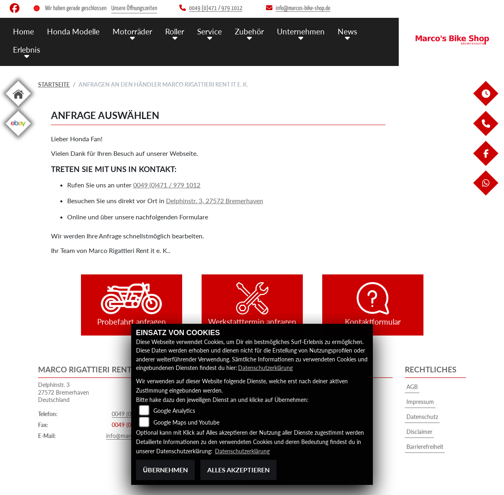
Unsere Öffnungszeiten (134, 8)
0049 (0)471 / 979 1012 (166, 185)
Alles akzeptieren (238, 470)
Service (209, 31)
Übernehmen (165, 470)
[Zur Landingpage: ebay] (18, 137)
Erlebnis (26, 49)
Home (23, 31)
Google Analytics (174, 410)
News (347, 31)
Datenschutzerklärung (265, 367)
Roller (174, 31)
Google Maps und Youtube (186, 422)
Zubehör (249, 31)
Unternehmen (301, 31)
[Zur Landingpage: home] (18, 107)
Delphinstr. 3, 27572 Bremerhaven (214, 200)
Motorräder (132, 31)
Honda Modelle (73, 31)
